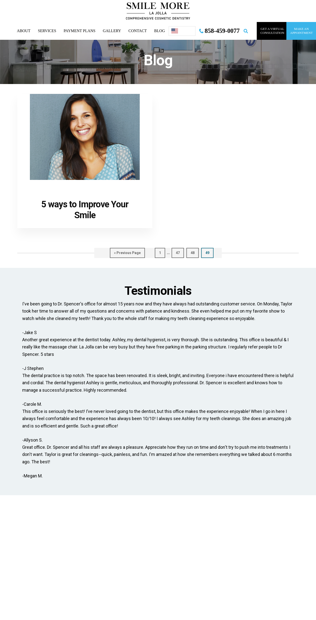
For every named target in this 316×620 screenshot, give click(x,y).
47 (180, 252)
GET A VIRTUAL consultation (272, 31)
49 (209, 252)
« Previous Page (127, 254)
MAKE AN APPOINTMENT (301, 31)
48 (195, 252)
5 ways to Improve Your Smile (84, 209)
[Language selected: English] (182, 31)
